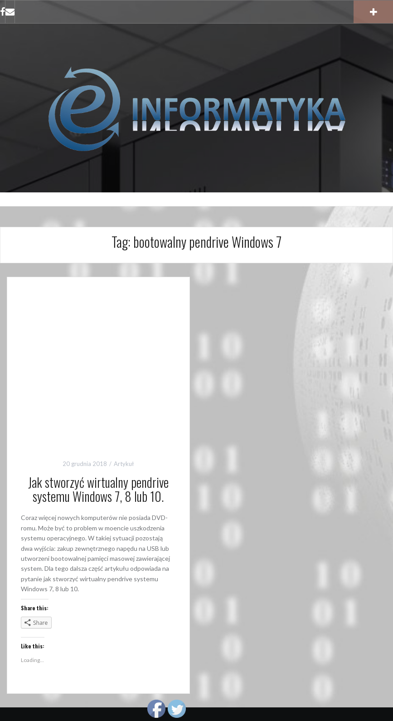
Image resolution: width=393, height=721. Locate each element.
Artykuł (124, 463)
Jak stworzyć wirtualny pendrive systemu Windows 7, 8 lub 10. (98, 489)
